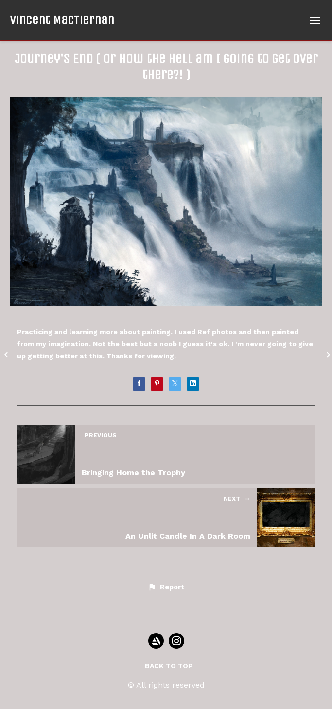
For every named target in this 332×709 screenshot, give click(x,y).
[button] (166, 587)
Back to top (169, 666)
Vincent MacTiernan (62, 20)
